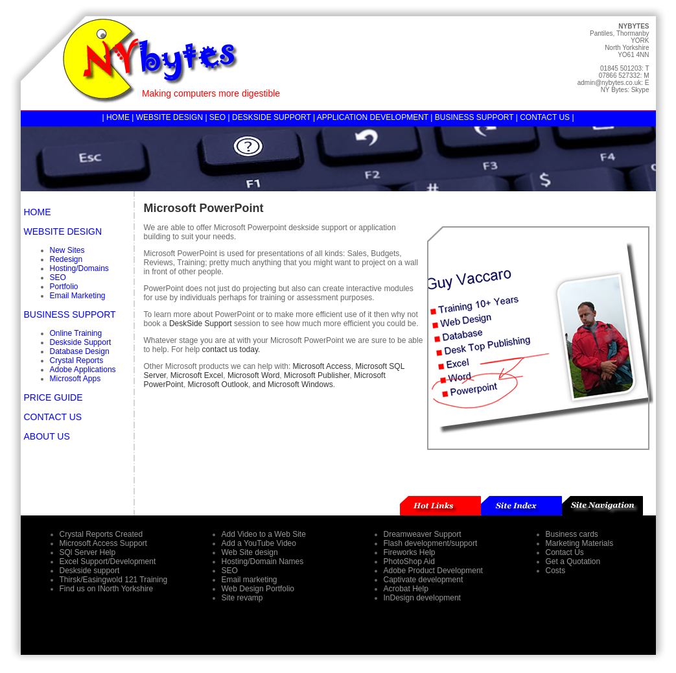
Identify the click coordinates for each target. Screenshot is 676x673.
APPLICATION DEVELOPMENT (372, 117)
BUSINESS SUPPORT (474, 117)
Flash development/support (431, 543)
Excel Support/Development (108, 561)
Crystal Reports (77, 360)
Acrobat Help (406, 588)
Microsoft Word (253, 375)
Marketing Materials (580, 543)
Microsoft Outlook (218, 384)
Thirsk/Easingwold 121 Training (114, 579)
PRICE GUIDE (53, 397)
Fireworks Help (410, 552)
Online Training (76, 333)
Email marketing (249, 579)
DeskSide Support (201, 323)
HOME (118, 117)
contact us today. (231, 349)
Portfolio (64, 286)
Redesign (66, 259)
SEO (217, 117)
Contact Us (565, 552)
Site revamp (242, 597)
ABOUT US (47, 436)
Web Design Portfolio (258, 588)
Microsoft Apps (75, 378)
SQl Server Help (88, 552)
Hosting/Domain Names (263, 561)
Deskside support (90, 570)
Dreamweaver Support (422, 534)
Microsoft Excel (196, 375)
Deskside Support (80, 342)
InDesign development (422, 597)
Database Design (80, 351)
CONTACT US (545, 117)
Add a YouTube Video (259, 543)
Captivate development (423, 579)
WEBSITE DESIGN (169, 117)
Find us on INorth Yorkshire (107, 588)
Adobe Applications (83, 369)
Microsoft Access (322, 366)
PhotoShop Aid (409, 561)
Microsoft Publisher (316, 375)
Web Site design (250, 552)
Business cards (572, 534)
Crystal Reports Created (101, 534)
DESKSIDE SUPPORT (271, 117)
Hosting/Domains (79, 268)
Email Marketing (78, 295)
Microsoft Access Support (103, 543)
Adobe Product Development (433, 570)
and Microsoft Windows (293, 384)
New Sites (67, 250)
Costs (556, 570)
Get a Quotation (573, 561)
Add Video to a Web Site (264, 534)
